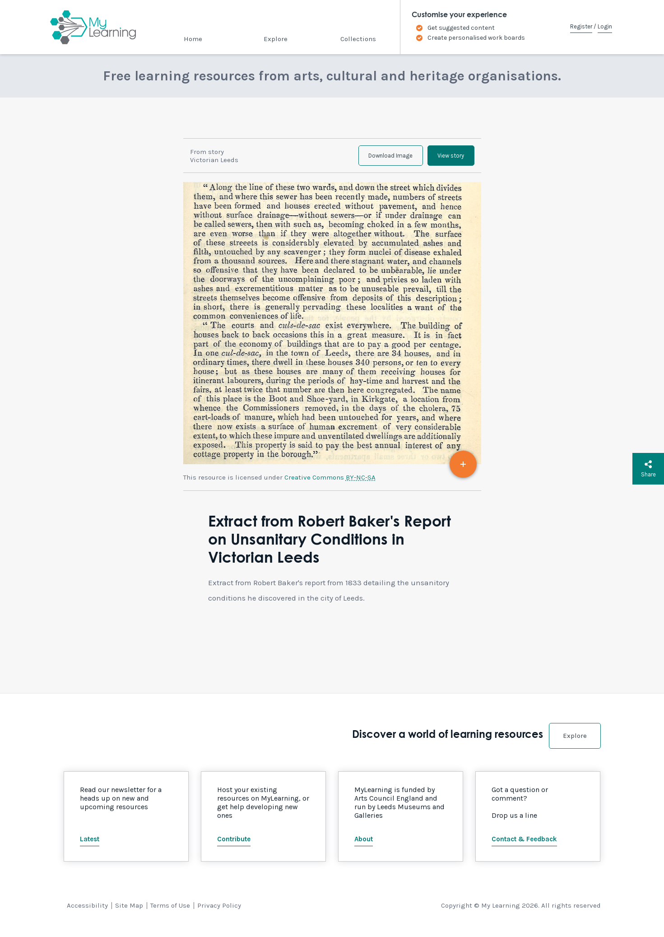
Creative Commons (330, 483)
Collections (358, 39)
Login (605, 26)
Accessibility (87, 911)
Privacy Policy (219, 911)
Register (581, 26)
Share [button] (648, 469)
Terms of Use (170, 911)
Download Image (379, 158)
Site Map (129, 911)
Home (193, 39)
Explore (276, 39)
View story (447, 158)
